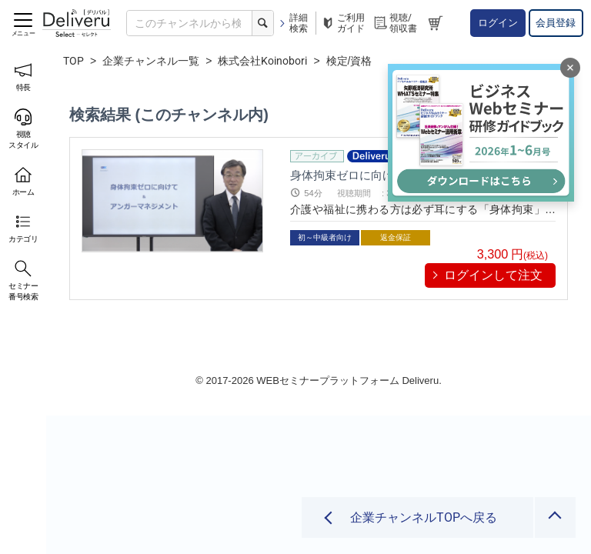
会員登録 (556, 22)
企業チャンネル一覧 (150, 61)
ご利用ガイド (342, 23)
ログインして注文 (493, 275)
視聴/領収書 (394, 23)
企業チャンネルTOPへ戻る (422, 517)
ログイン (498, 22)
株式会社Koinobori (262, 61)
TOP (73, 61)
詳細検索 (293, 23)
